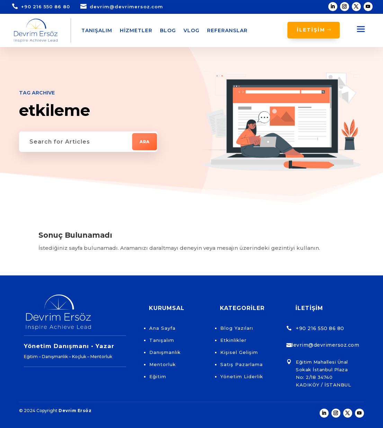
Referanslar (227, 30)
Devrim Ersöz (75, 410)
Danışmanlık (165, 352)
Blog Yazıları (236, 328)
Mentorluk (162, 364)
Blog (168, 30)
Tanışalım (96, 30)
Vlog (191, 30)
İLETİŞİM (311, 30)
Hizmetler (136, 30)
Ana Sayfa (162, 328)
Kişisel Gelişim (239, 352)
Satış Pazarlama (241, 364)
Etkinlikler (233, 340)
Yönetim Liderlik (241, 376)
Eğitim (157, 376)
